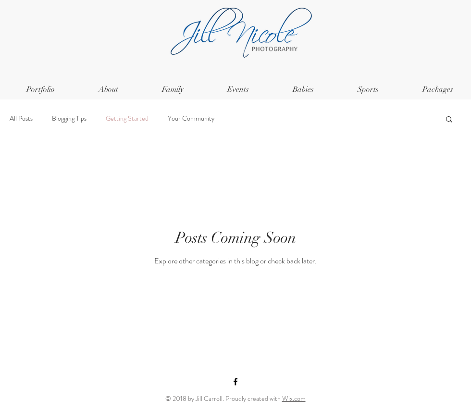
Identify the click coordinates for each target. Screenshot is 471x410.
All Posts (21, 118)
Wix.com (294, 398)
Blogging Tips (69, 118)
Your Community (191, 118)
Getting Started (127, 118)
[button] (449, 120)
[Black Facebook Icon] (235, 381)
